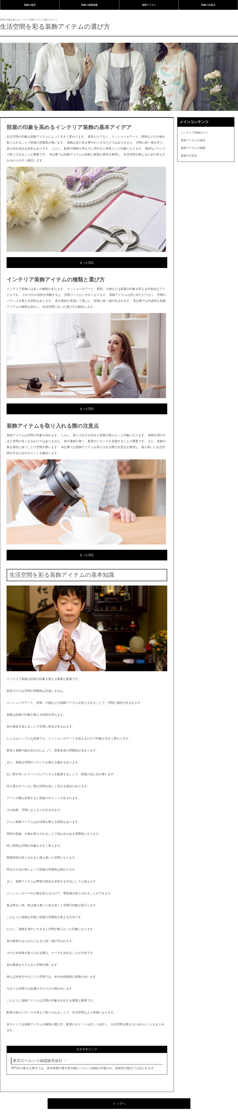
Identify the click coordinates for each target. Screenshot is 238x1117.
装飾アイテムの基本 (193, 140)
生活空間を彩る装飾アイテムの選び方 (55, 26)
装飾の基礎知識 (89, 5)
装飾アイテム (149, 5)
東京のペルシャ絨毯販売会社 (37, 1061)
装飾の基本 (30, 5)
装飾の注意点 (208, 5)
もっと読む (86, 262)
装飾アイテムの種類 (193, 148)
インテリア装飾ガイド (194, 132)
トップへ (119, 1103)
